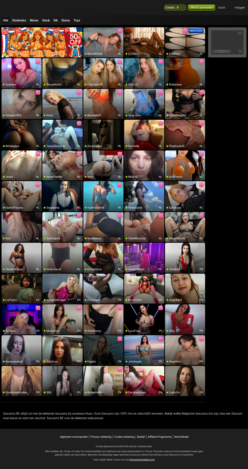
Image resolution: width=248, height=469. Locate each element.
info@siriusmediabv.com (142, 459)
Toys (77, 20)
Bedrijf (141, 436)
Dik (56, 20)
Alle (5, 20)
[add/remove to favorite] (86, 30)
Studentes (19, 20)
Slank (46, 20)
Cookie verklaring (124, 436)
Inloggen (240, 7)
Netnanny (174, 454)
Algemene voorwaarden (74, 436)
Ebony (66, 20)
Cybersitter (187, 454)
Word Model (181, 436)
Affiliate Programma (159, 436)
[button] (224, 7)
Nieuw (34, 20)
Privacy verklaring (101, 436)
